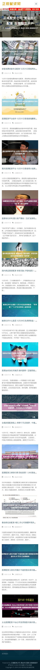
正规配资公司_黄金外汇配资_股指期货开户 (25, 28)
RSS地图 (22, 665)
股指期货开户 (18, 123)
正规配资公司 (18, 173)
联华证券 (25, 667)
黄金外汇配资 (18, 73)
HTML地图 (28, 665)
